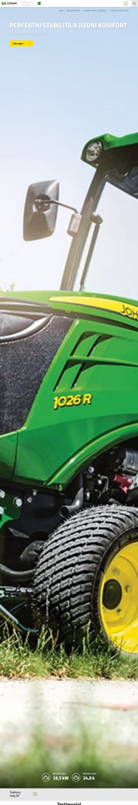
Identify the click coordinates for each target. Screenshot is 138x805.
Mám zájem (18, 43)
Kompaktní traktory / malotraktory (95, 10)
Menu (35, 794)
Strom (61, 10)
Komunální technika (73, 10)
